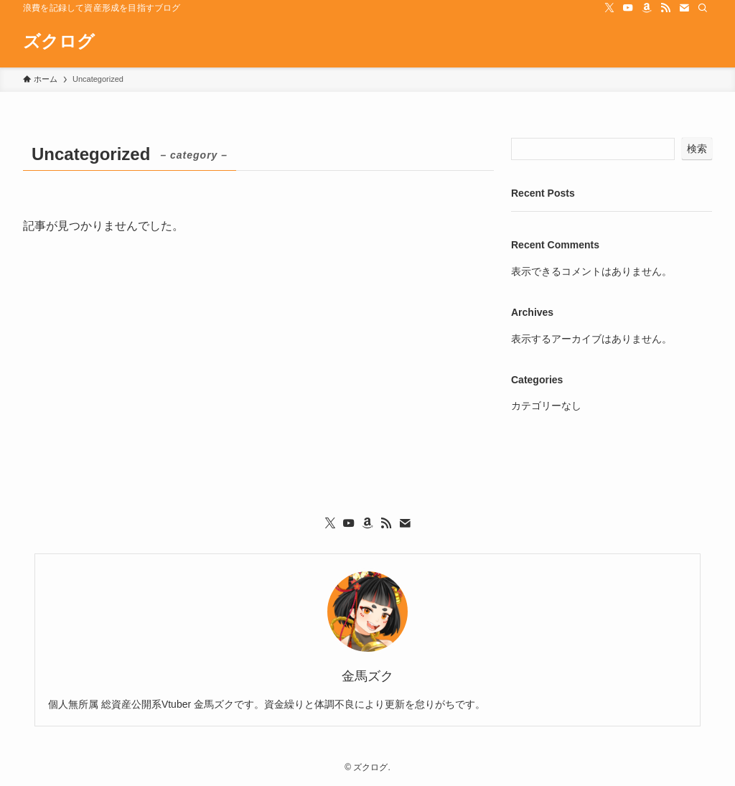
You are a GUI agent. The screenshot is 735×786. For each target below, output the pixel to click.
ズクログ (59, 41)
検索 (697, 148)
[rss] (665, 8)
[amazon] (646, 8)
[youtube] (628, 8)
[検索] (702, 8)
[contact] (684, 8)
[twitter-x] (609, 8)
